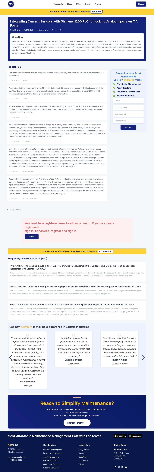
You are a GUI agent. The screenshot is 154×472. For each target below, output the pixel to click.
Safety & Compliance (51, 468)
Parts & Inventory (50, 460)
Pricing (98, 4)
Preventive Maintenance (53, 453)
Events (87, 4)
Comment (31, 236)
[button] (10, 357)
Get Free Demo (105, 251)
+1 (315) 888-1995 (15, 460)
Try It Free (96, 12)
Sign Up (128, 127)
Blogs (69, 4)
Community (58, 4)
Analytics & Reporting (52, 464)
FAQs (78, 4)
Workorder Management (53, 449)
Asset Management (51, 457)
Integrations (84, 449)
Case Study (83, 457)
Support (82, 453)
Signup (141, 4)
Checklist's (83, 460)
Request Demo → (77, 422)
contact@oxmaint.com (17, 457)
